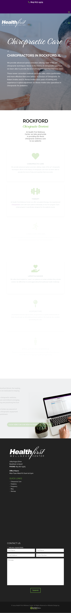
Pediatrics (14, 484)
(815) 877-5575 (36, 2)
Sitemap (13, 491)
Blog (12, 489)
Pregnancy (14, 486)
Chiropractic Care (16, 481)
